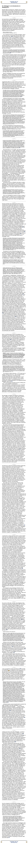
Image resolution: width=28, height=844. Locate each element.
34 (15, 316)
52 (15, 741)
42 (21, 640)
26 (10, 52)
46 (20, 668)
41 (6, 629)
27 (21, 96)
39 (22, 568)
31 (20, 233)
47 (8, 670)
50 (24, 717)
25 (11, 36)
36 (11, 381)
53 (19, 748)
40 (21, 619)
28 (19, 147)
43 (12, 646)
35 (10, 339)
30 (24, 231)
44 (24, 648)
